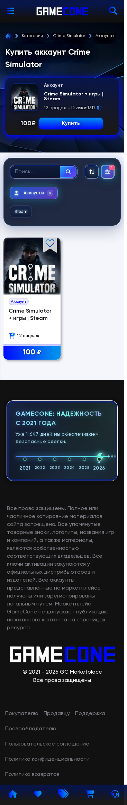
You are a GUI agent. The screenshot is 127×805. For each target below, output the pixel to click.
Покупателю (21, 713)
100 (31, 352)
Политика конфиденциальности (47, 759)
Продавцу (57, 713)
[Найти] (68, 172)
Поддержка (90, 713)
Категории (32, 36)
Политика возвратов (32, 774)
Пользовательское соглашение (47, 744)
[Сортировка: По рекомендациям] (91, 171)
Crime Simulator (69, 36)
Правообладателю (30, 729)
